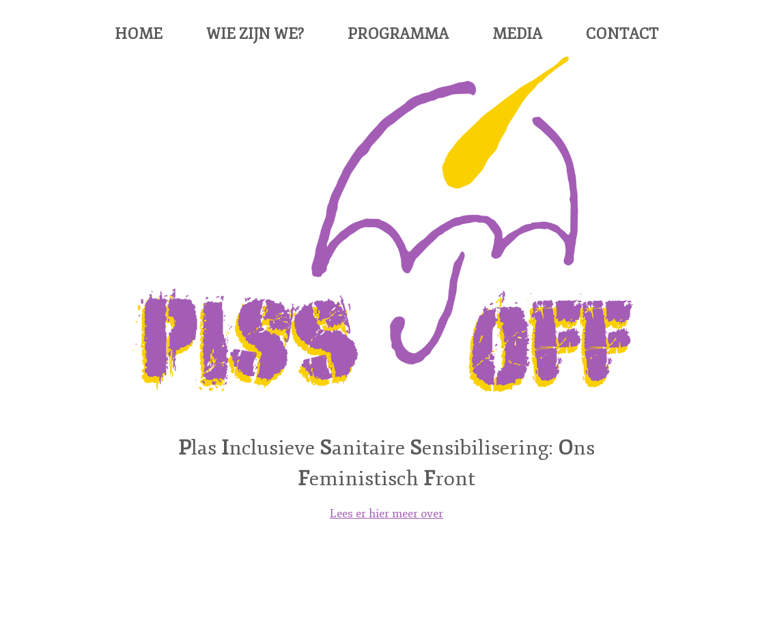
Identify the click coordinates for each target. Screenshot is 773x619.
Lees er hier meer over (386, 513)
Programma (398, 34)
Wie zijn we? (255, 34)
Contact (622, 34)
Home (139, 34)
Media (517, 34)
